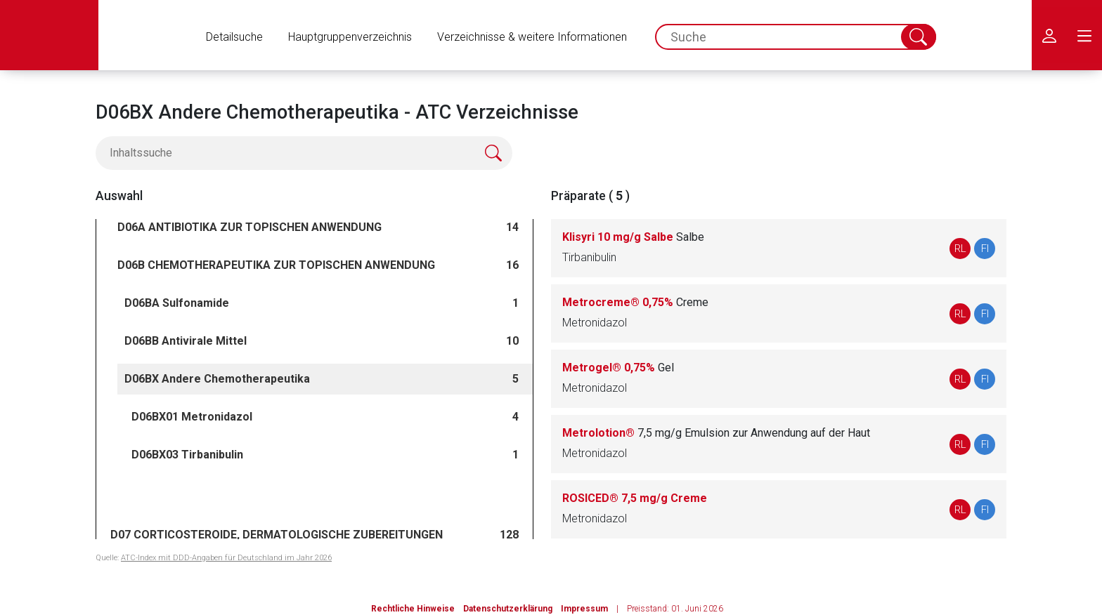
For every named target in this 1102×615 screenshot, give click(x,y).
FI (985, 248)
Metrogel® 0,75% (618, 367)
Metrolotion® (716, 432)
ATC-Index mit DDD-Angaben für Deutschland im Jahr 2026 (226, 557)
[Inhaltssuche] (304, 153)
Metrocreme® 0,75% (635, 302)
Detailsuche (234, 37)
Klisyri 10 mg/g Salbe (633, 237)
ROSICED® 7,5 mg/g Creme (634, 498)
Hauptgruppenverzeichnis (350, 37)
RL (960, 248)
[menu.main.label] (1084, 35)
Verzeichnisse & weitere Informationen (532, 37)
